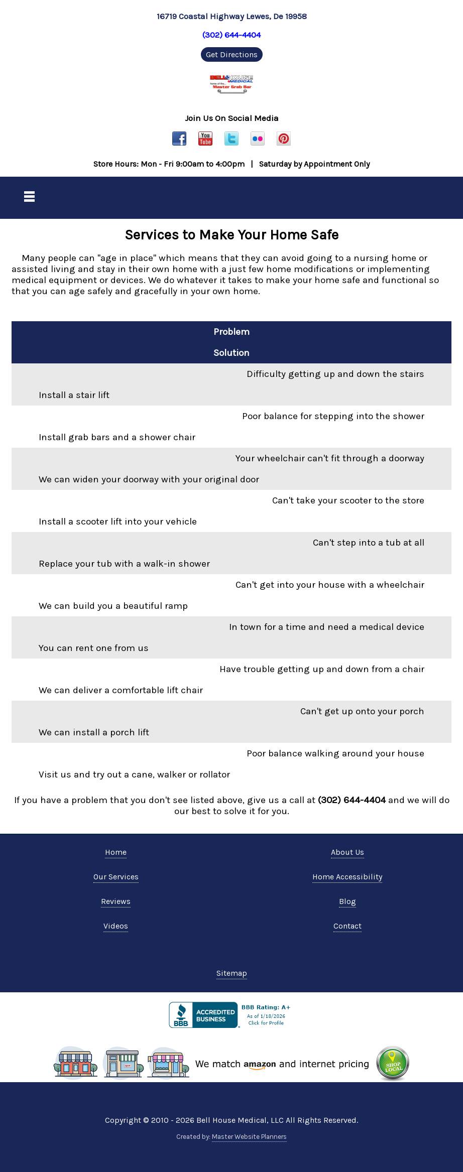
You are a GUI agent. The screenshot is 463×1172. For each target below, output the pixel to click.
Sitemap (231, 973)
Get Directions (232, 54)
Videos (115, 926)
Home (116, 852)
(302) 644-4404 (231, 35)
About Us (347, 852)
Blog (347, 901)
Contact (347, 926)
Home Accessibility (347, 876)
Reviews (116, 901)
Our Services (116, 876)
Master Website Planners (249, 1136)
